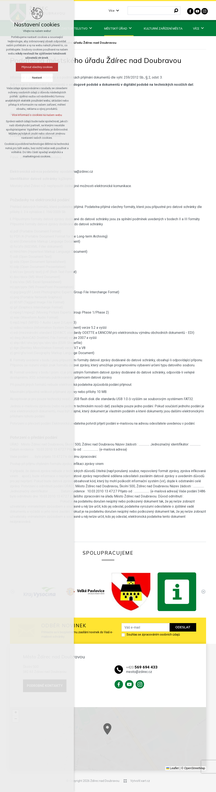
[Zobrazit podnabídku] (118, 10)
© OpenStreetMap (193, 768)
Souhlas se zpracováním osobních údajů (153, 634)
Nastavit (34, 77)
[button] (199, 756)
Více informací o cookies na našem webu (34, 115)
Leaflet (172, 768)
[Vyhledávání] (176, 10)
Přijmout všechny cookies (34, 67)
